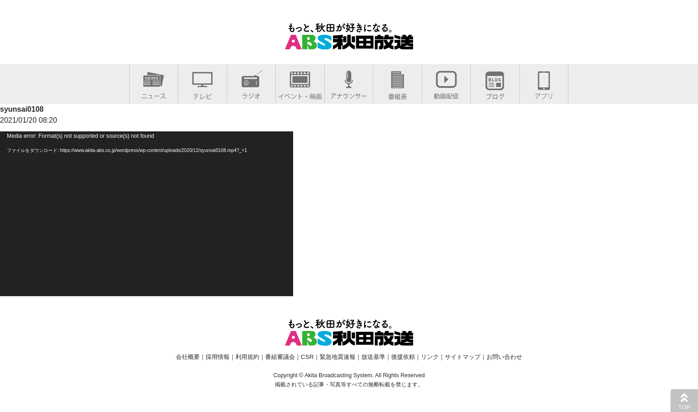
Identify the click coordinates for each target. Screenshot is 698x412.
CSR (307, 356)
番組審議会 (280, 356)
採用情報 (217, 356)
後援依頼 (403, 356)
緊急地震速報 (337, 356)
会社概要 (188, 356)
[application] (146, 213)
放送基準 (373, 356)
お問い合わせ (504, 356)
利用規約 (247, 356)
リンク (430, 356)
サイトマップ (462, 356)
